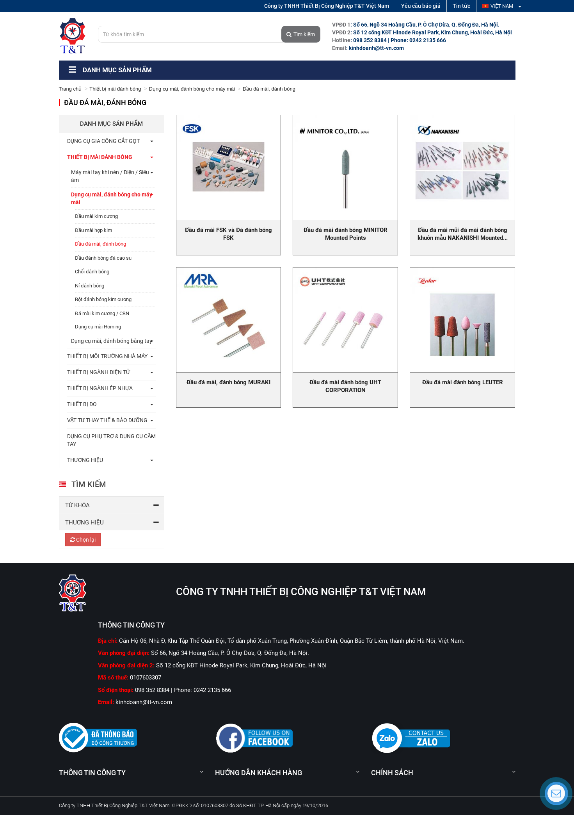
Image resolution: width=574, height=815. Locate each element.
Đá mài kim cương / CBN (102, 313)
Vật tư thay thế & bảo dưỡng (107, 420)
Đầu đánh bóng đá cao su (103, 258)
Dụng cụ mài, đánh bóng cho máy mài (192, 89)
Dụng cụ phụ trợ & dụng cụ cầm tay (111, 440)
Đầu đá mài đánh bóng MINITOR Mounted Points (345, 233)
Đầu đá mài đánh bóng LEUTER (462, 382)
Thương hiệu (84, 522)
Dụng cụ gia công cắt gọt (103, 141)
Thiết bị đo (82, 404)
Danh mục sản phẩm (109, 70)
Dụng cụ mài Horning (98, 327)
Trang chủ (70, 89)
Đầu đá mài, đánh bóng (100, 244)
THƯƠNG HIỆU (85, 460)
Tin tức (461, 6)
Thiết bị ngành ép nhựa (100, 388)
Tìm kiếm (300, 34)
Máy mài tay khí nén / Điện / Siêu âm (110, 176)
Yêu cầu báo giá (421, 6)
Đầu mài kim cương (96, 216)
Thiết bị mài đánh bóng (115, 89)
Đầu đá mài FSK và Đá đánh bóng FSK (228, 233)
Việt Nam (501, 6)
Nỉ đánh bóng (89, 286)
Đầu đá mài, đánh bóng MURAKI (228, 382)
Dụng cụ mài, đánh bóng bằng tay (111, 341)
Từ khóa (77, 505)
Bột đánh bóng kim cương (103, 299)
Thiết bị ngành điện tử (98, 372)
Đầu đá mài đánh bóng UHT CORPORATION (345, 386)
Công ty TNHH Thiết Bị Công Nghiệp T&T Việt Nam (326, 6)
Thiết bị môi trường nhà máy (107, 356)
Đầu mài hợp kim (93, 230)
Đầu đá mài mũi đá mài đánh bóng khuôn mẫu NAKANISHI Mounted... (463, 233)
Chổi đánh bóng (92, 272)
